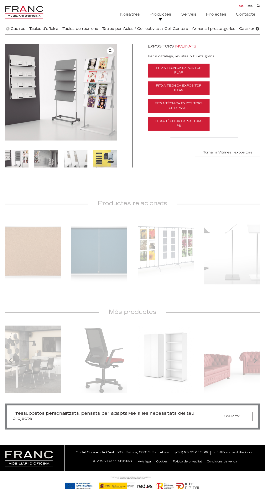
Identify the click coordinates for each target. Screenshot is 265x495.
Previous (8, 29)
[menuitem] (239, 6)
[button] (110, 53)
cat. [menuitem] (241, 6)
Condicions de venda (222, 462)
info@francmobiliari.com (234, 452)
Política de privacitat (187, 462)
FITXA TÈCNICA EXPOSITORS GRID (179, 108)
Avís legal (144, 462)
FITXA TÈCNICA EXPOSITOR (178, 73)
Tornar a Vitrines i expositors (227, 155)
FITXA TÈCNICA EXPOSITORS (179, 126)
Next (257, 29)
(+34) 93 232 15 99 (191, 452)
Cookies (162, 462)
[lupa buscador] (258, 6)
